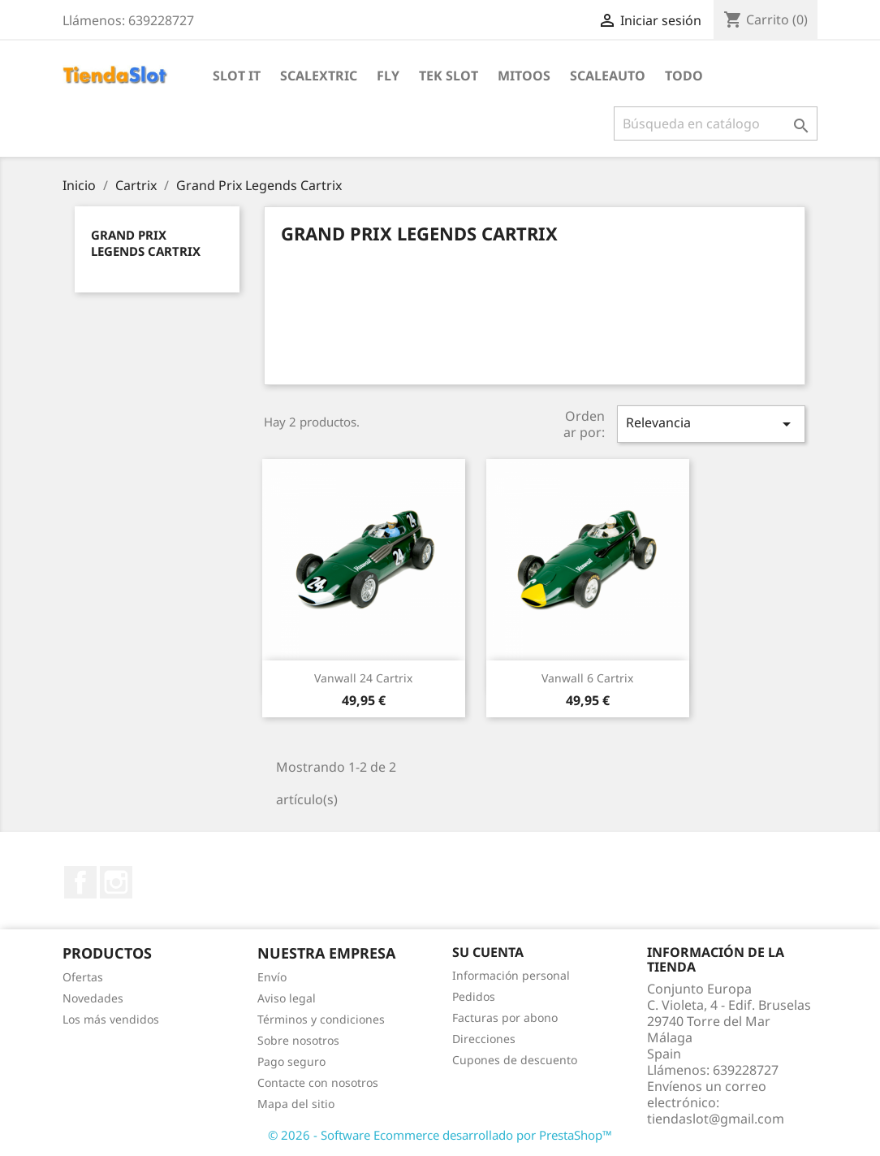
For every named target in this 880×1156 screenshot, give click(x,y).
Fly (388, 75)
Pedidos (473, 996)
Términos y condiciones (321, 1019)
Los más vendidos (111, 1019)
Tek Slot (448, 75)
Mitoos (524, 75)
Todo (684, 75)
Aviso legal (286, 998)
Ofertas (83, 977)
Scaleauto (607, 75)
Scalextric (318, 75)
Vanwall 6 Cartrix (587, 678)
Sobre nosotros (298, 1040)
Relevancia (711, 423)
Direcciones (483, 1038)
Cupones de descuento (514, 1059)
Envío (272, 977)
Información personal (511, 975)
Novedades (93, 998)
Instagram (116, 882)
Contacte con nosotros (317, 1082)
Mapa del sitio (295, 1103)
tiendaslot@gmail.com (715, 1119)
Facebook (80, 882)
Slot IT (237, 75)
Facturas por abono (505, 1017)
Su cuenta (488, 952)
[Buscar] (715, 123)
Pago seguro (291, 1061)
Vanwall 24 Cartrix (363, 678)
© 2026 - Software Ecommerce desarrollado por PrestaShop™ (440, 1135)
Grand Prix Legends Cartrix (146, 243)
